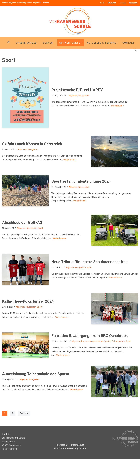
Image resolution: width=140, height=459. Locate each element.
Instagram (133, 3)
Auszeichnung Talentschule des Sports (35, 374)
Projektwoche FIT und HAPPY (77, 90)
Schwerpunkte (70, 43)
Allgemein (73, 96)
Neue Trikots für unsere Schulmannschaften (89, 262)
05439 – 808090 (42, 3)
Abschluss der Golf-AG (22, 222)
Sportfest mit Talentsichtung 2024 (81, 181)
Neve (4, 455)
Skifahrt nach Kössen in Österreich (32, 144)
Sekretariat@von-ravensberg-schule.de (18, 3)
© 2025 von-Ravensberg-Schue (70, 448)
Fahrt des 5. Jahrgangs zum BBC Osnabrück (89, 335)
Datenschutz (77, 445)
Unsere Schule (27, 43)
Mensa (122, 3)
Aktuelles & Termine (102, 43)
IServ (102, 3)
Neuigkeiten (83, 96)
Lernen (49, 43)
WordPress (29, 455)
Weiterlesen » (117, 105)
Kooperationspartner (90, 341)
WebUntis (112, 3)
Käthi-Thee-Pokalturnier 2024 (28, 301)
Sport (40, 228)
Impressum (61, 445)
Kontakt (128, 43)
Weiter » (24, 413)
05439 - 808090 (10, 449)
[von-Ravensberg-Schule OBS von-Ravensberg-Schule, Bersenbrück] (70, 21)
